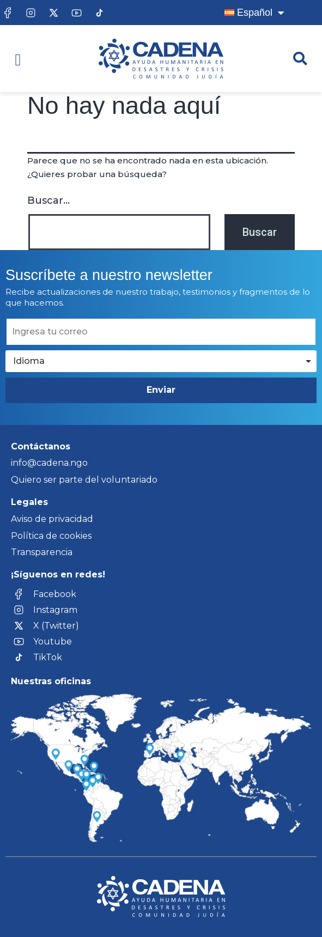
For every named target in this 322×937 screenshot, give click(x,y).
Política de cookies (51, 536)
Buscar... (48, 200)
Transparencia (41, 552)
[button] (18, 60)
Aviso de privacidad (52, 519)
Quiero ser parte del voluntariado (84, 479)
